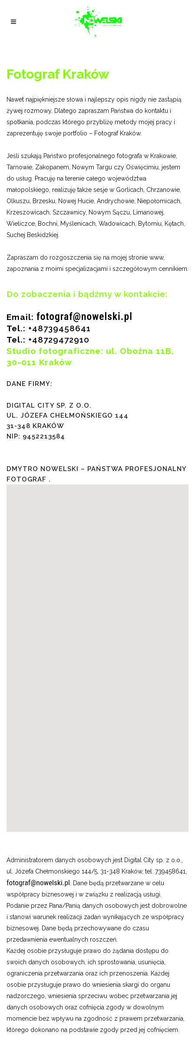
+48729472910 (58, 339)
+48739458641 (59, 328)
